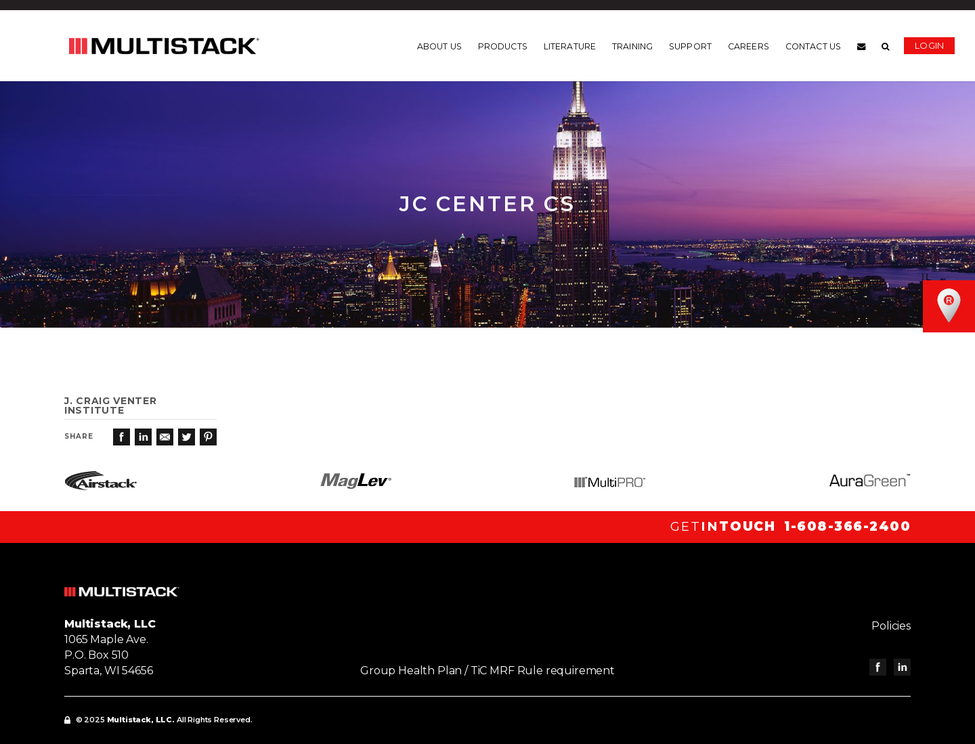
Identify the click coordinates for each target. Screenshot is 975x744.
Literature (570, 47)
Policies (891, 625)
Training (632, 47)
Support (690, 47)
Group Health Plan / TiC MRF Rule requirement (487, 670)
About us (439, 47)
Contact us (813, 47)
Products (502, 47)
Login (929, 45)
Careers (748, 47)
